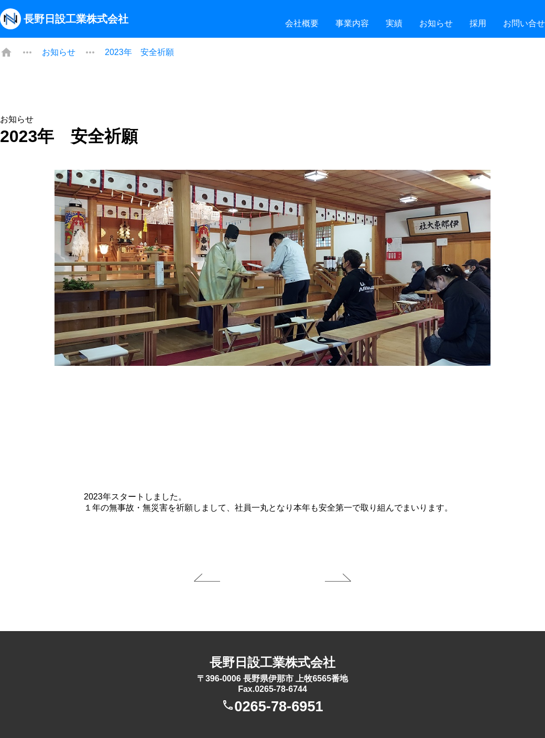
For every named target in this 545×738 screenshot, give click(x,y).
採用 (478, 23)
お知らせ (436, 23)
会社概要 (302, 23)
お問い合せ (524, 23)
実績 (394, 23)
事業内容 (352, 23)
